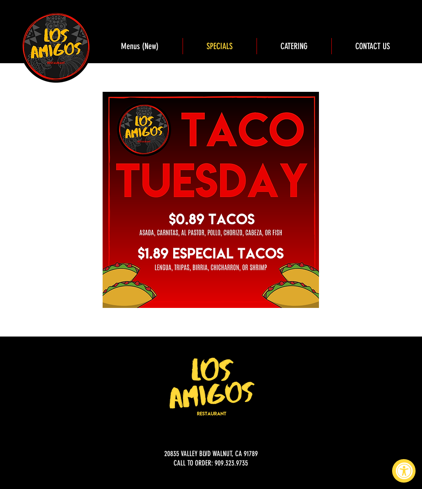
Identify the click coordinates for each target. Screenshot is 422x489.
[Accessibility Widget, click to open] (404, 471)
